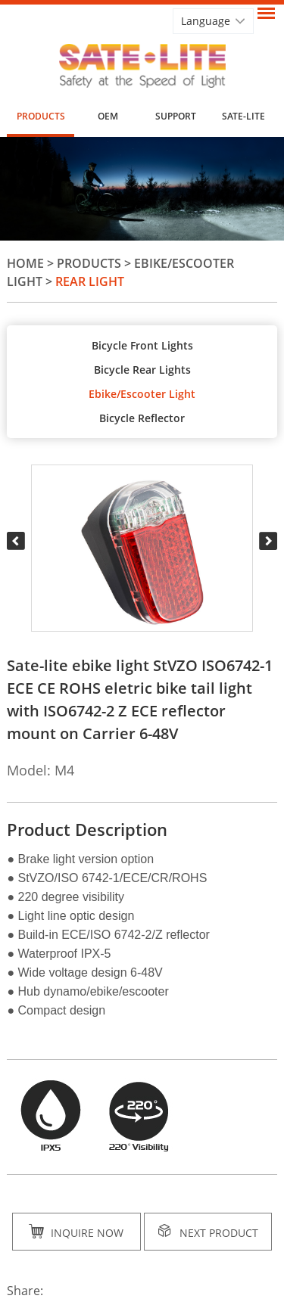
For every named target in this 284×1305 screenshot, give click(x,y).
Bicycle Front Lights (142, 345)
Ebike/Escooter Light (142, 394)
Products (41, 116)
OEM (108, 116)
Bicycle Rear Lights (142, 369)
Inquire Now (76, 1231)
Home (25, 263)
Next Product (208, 1231)
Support (175, 116)
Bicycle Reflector (142, 418)
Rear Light (89, 281)
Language (205, 21)
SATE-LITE (243, 116)
